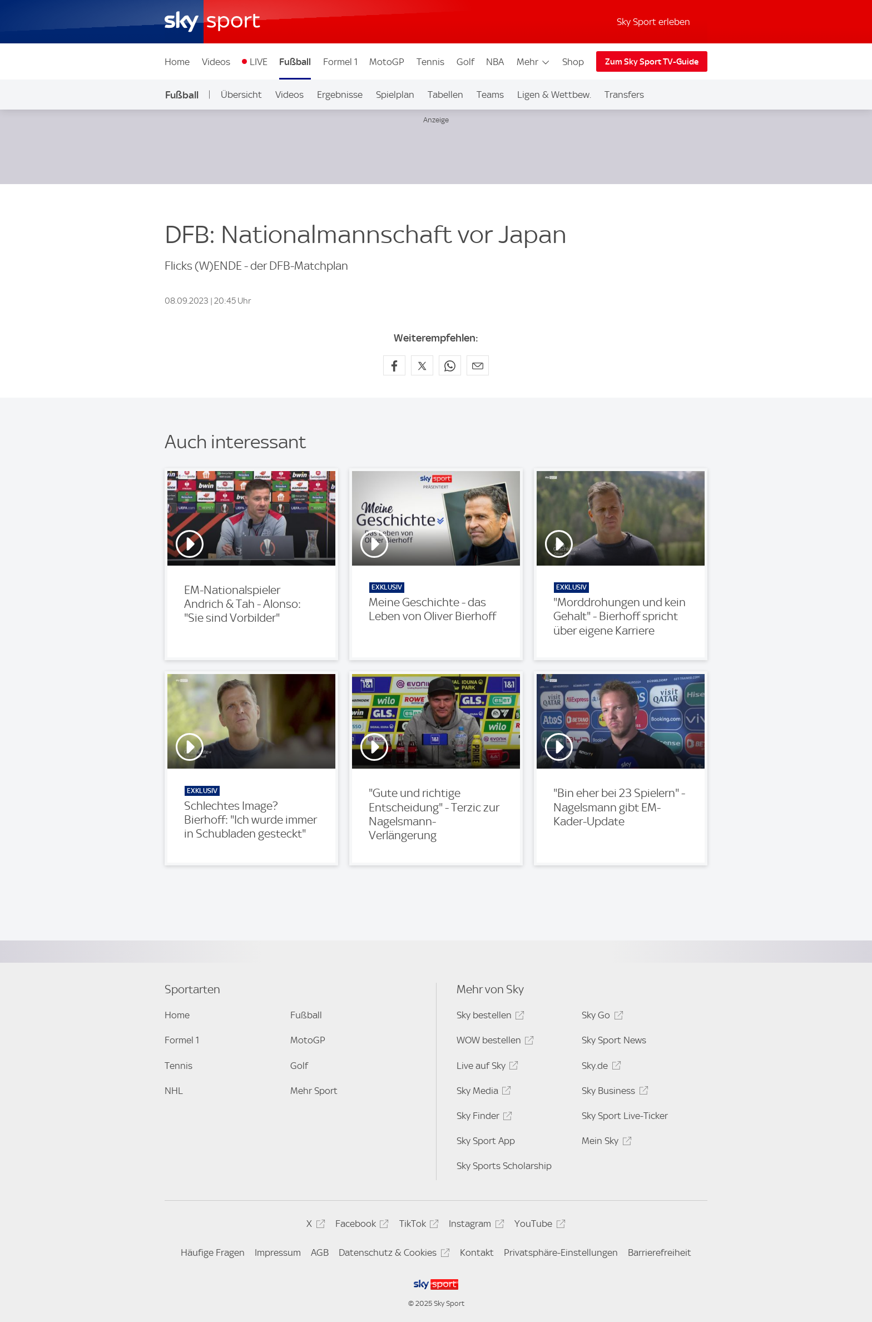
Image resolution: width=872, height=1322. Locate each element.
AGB (320, 1252)
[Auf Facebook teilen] (394, 365)
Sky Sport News (614, 1040)
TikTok (417, 1225)
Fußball (295, 61)
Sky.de (599, 1067)
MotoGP (386, 61)
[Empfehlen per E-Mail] (478, 365)
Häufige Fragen (213, 1252)
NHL (174, 1090)
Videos (216, 61)
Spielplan (395, 94)
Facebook (360, 1225)
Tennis (430, 61)
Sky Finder (483, 1117)
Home (177, 61)
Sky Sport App (486, 1140)
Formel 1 (340, 61)
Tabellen (445, 94)
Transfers (624, 94)
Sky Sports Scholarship (504, 1165)
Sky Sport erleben (653, 21)
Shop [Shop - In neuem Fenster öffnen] (573, 61)
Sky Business (613, 1092)
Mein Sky (605, 1142)
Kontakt (477, 1252)
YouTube (538, 1225)
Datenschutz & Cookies (392, 1254)
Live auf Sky (486, 1067)
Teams (490, 94)
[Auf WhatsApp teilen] (450, 365)
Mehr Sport (314, 1090)
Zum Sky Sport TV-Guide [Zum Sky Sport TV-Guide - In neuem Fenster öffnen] (651, 62)
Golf (465, 61)
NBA (495, 61)
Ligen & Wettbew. (554, 94)
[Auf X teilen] (422, 365)
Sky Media (482, 1092)
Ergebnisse (340, 94)
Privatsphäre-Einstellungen (561, 1252)
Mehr (534, 61)
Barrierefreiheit (659, 1252)
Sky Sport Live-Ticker (625, 1115)
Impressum (278, 1252)
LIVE (258, 61)
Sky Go (601, 1016)
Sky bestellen (489, 1016)
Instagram (475, 1225)
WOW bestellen (494, 1041)
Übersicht (241, 94)
